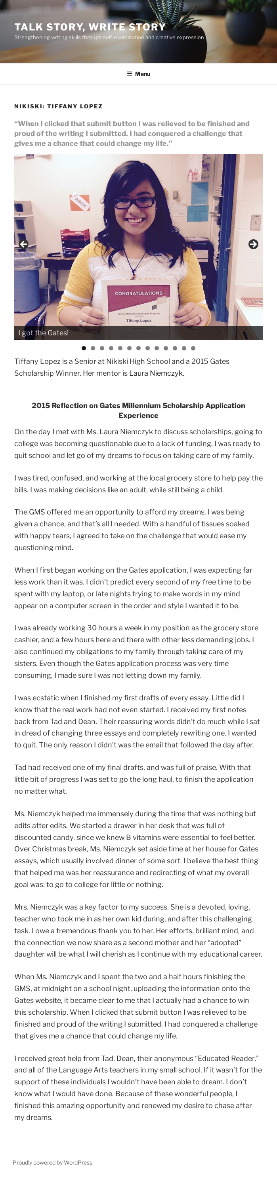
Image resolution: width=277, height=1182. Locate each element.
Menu (138, 73)
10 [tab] (166, 348)
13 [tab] (193, 348)
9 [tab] (157, 348)
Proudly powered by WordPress (52, 1162)
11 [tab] (176, 348)
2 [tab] (93, 348)
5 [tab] (120, 348)
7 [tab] (138, 348)
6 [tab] (129, 348)
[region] (138, 247)
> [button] (253, 245)
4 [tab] (111, 348)
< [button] (24, 245)
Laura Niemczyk (156, 373)
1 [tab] (84, 348)
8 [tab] (147, 348)
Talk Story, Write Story (90, 27)
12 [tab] (184, 348)
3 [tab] (102, 348)
